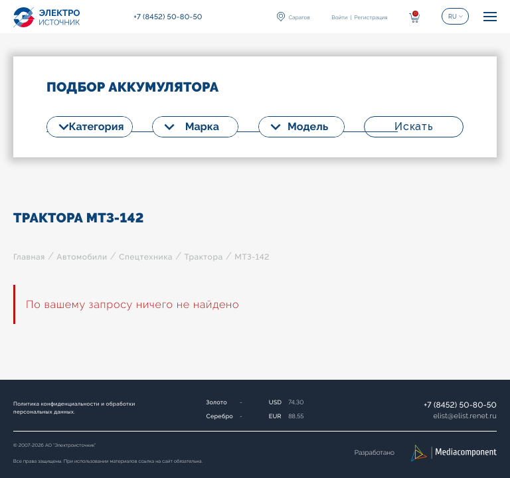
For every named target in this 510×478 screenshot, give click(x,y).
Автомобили (81, 257)
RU (452, 16)
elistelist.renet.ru (465, 416)
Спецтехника (146, 257)
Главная (29, 257)
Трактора (203, 257)
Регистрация (370, 17)
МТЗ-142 (252, 257)
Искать (413, 126)
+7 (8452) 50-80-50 (460, 405)
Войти (339, 17)
